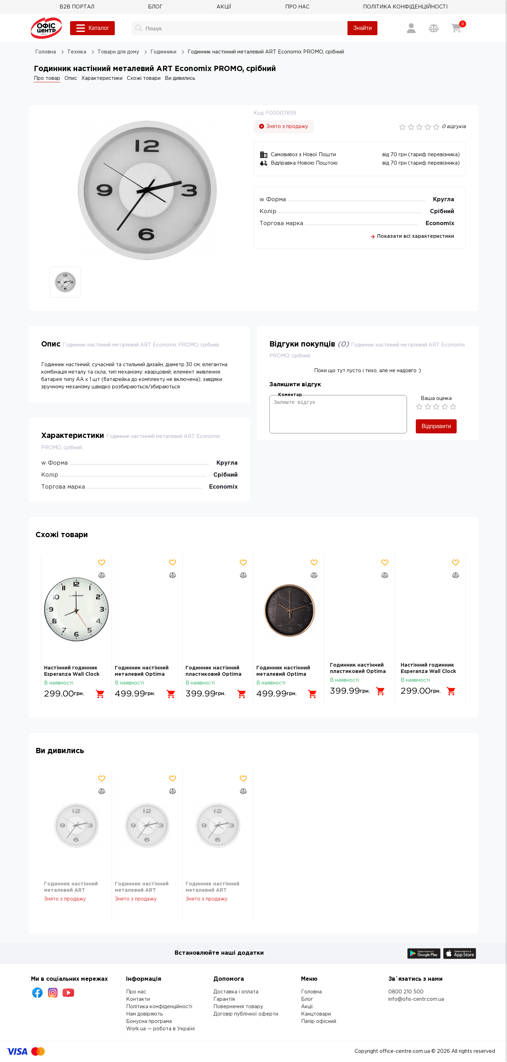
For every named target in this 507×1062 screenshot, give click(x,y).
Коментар (290, 395)
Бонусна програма (149, 1021)
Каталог (92, 28)
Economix (440, 223)
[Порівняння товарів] (433, 28)
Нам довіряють (144, 1014)
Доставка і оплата (235, 992)
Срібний (442, 211)
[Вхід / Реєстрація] (411, 28)
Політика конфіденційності (159, 1007)
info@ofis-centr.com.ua (416, 999)
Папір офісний (318, 1021)
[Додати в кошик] (97, 691)
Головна (311, 992)
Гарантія (224, 999)
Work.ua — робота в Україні (160, 1029)
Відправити (436, 426)
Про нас (136, 992)
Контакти (138, 999)
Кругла (443, 199)
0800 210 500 (406, 992)
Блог (307, 999)
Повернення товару (238, 1007)
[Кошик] (456, 28)
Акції (307, 1007)
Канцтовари (316, 1014)
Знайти (362, 28)
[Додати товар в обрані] (102, 562)
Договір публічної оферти (245, 1014)
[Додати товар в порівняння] (102, 575)
